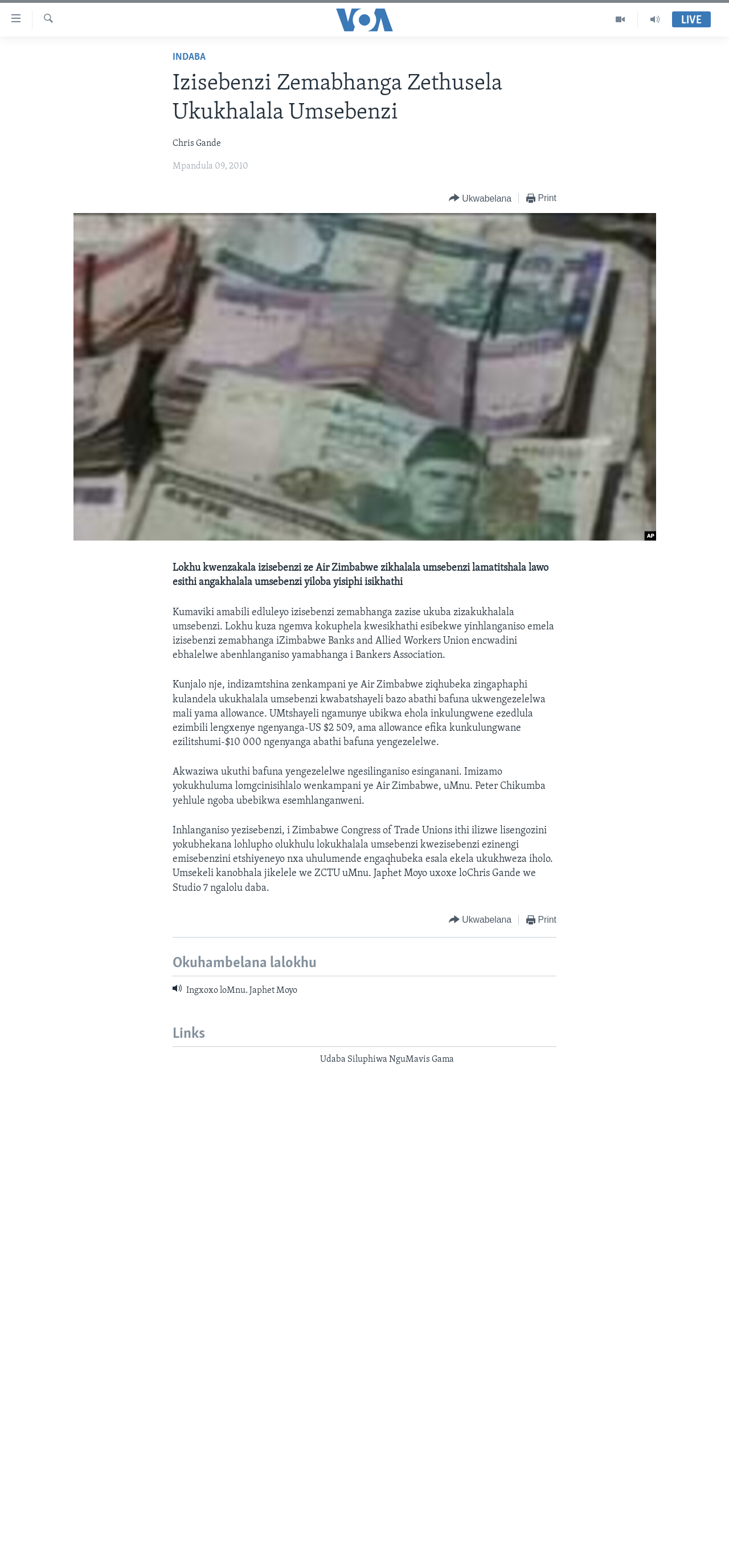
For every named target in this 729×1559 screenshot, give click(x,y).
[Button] (480, 198)
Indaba (189, 57)
